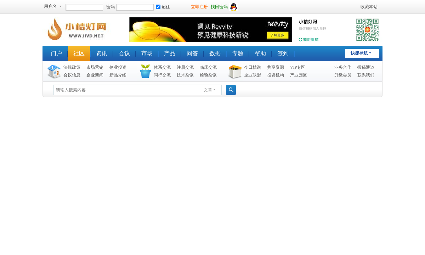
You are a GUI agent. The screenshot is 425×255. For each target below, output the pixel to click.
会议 (124, 53)
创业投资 (117, 67)
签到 (283, 53)
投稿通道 (365, 67)
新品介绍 (117, 75)
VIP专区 (297, 67)
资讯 (101, 53)
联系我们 (365, 75)
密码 (110, 6)
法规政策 (71, 67)
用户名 (50, 6)
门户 (56, 53)
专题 (237, 53)
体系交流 (162, 67)
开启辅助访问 (357, 7)
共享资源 (275, 67)
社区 (79, 53)
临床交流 (208, 67)
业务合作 (342, 67)
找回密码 (219, 6)
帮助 (260, 53)
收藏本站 (369, 6)
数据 (215, 53)
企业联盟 (252, 75)
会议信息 (71, 75)
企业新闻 (94, 75)
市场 (147, 53)
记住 (163, 6)
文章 (208, 89)
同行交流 (162, 75)
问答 (192, 53)
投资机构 (275, 75)
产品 (169, 53)
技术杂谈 (185, 75)
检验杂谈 (208, 75)
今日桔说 (252, 67)
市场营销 (94, 67)
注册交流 (185, 67)
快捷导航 (359, 53)
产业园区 (298, 75)
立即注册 (199, 6)
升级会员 (342, 75)
